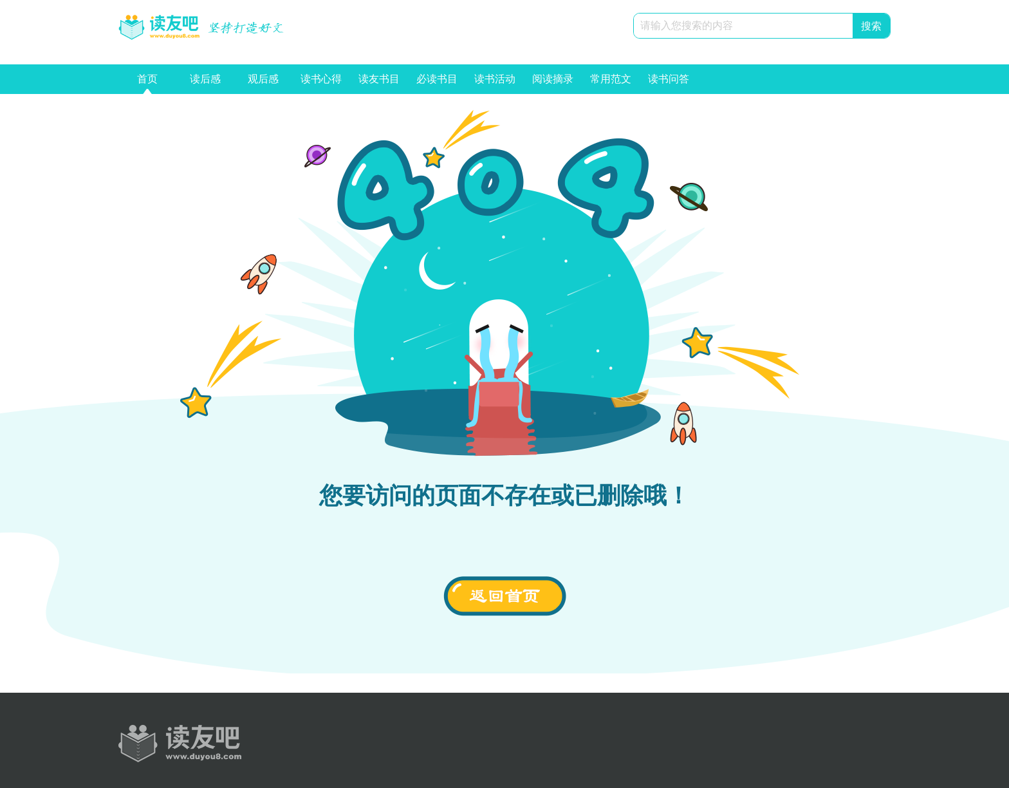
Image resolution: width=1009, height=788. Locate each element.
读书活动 (494, 83)
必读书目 (437, 83)
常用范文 (610, 83)
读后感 (205, 83)
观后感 (263, 83)
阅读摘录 (552, 83)
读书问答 (668, 83)
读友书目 (379, 83)
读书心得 (321, 83)
